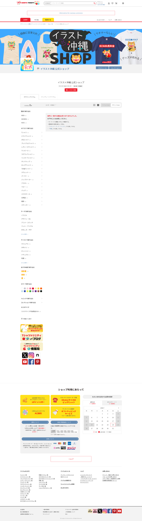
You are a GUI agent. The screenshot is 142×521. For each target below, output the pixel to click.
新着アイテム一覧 (43, 475)
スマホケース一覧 (25, 499)
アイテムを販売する (66, 480)
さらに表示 (24, 234)
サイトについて (84, 482)
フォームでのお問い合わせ (110, 477)
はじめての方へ (65, 488)
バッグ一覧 (23, 497)
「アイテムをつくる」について (88, 478)
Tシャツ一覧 (23, 475)
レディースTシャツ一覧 (26, 480)
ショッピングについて (86, 475)
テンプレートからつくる (67, 475)
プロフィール (102, 68)
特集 (51, 129)
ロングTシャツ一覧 (25, 490)
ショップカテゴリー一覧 (45, 488)
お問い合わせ (118, 20)
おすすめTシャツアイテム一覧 (28, 501)
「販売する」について (86, 477)
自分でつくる (64, 477)
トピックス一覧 (43, 482)
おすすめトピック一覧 (45, 477)
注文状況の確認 (101, 4)
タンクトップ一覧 (25, 488)
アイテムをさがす (25, 471)
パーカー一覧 (23, 495)
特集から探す (27, 319)
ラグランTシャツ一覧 (26, 484)
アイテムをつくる (65, 471)
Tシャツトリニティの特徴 (67, 484)
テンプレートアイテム (48, 97)
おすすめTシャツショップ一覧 (47, 478)
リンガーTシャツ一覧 (26, 486)
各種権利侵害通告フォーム (110, 480)
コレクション (115, 68)
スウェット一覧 (24, 493)
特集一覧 (41, 480)
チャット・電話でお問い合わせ (111, 475)
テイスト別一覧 (43, 484)
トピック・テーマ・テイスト (57, 126)
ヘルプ (110, 20)
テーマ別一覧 (42, 486)
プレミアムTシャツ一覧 (26, 478)
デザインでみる (116, 105)
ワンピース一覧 (24, 482)
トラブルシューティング (86, 480)
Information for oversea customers (71, 13)
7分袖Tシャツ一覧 (25, 491)
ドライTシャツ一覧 (25, 477)
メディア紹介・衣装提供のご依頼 (111, 478)
